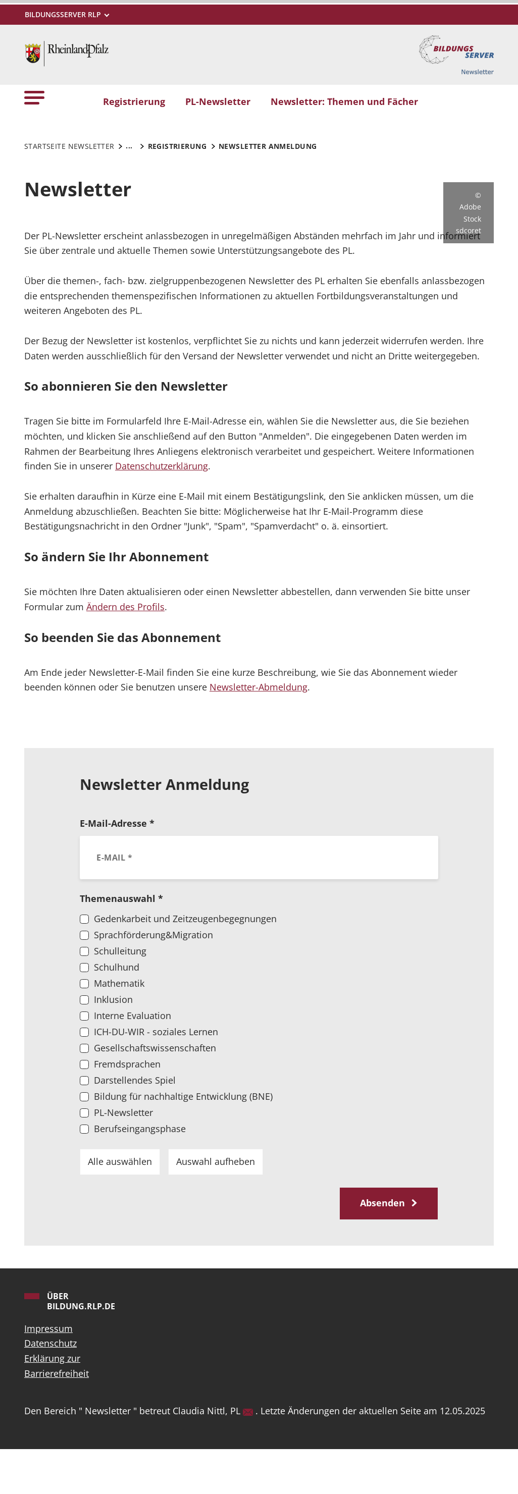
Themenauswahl (121, 943)
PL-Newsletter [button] (217, 101)
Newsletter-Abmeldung (258, 732)
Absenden (383, 1248)
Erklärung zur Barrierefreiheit (56, 1410)
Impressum (48, 1373)
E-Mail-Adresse (117, 868)
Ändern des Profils (125, 652)
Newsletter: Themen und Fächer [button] (344, 101)
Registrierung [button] (134, 101)
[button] (34, 97)
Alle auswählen (120, 1206)
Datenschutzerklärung (161, 511)
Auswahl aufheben (215, 1206)
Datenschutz (50, 1388)
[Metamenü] (66, 14)
